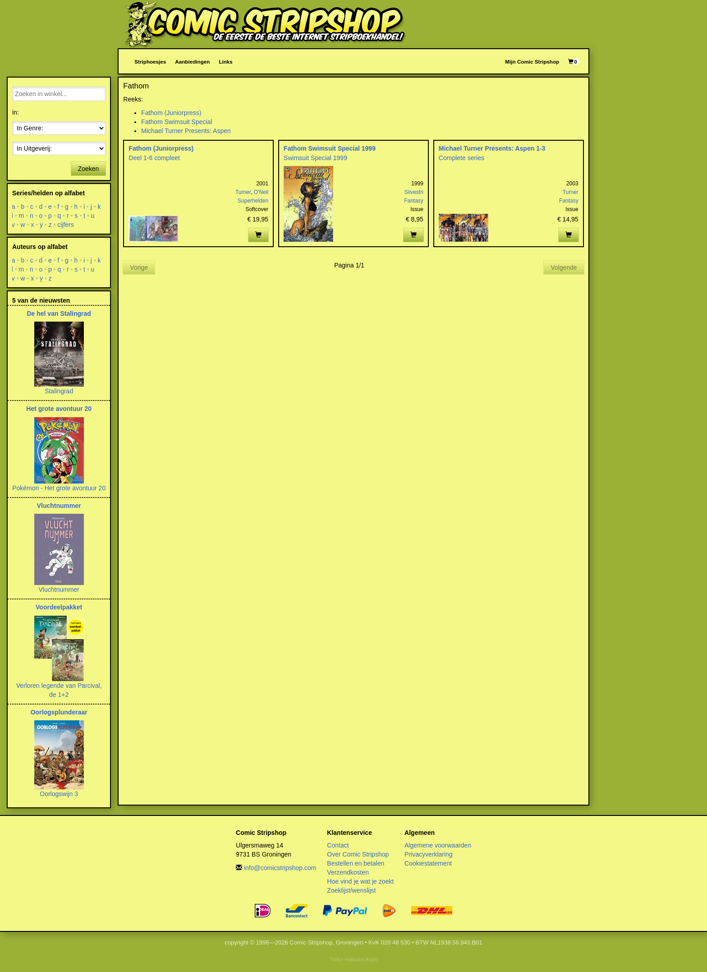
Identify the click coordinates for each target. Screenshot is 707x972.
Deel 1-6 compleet (154, 157)
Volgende (564, 267)
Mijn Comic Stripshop (532, 61)
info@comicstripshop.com (280, 867)
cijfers (66, 224)
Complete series (461, 157)
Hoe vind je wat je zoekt (360, 881)
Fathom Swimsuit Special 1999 (330, 148)
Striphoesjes (150, 61)
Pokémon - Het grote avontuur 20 (59, 488)
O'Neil (261, 192)
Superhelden (253, 201)
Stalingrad (59, 391)
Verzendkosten (348, 872)
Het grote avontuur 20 (59, 408)
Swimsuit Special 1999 (315, 157)
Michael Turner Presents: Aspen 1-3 (492, 148)
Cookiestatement (428, 863)
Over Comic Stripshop (358, 854)
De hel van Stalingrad (59, 313)
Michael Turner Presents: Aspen (185, 130)
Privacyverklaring (428, 854)
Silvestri (413, 192)
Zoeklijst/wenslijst (351, 890)
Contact (338, 845)
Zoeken (88, 168)
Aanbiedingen (192, 61)
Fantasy (413, 201)
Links (225, 61)
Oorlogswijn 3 (59, 793)
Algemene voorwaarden (437, 845)
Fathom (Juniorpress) (171, 112)
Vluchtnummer (59, 505)
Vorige (139, 267)
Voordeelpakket (59, 607)
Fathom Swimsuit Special (176, 121)
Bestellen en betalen (355, 863)
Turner (243, 192)
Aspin (371, 959)
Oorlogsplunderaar (59, 712)
